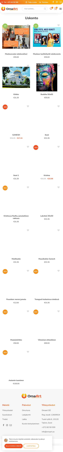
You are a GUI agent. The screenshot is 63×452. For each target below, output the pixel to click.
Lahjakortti (26, 415)
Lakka (24, 419)
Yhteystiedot (7, 410)
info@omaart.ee (48, 432)
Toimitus (43, 2)
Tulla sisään (31, 2)
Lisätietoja (31, 446)
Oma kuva (26, 410)
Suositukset (7, 415)
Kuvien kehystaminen (30, 424)
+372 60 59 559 (12, 2)
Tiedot (5, 419)
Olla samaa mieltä (13, 446)
